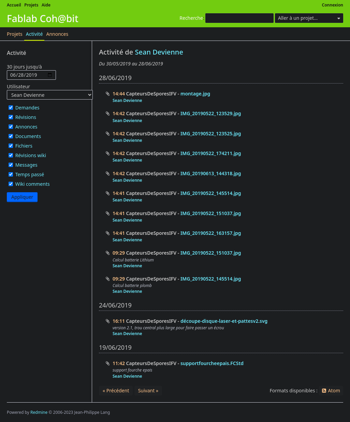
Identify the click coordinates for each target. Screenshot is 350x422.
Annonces (57, 34)
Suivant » (148, 390)
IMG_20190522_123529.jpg (210, 113)
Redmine (38, 412)
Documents (28, 136)
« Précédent (116, 390)
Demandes (27, 107)
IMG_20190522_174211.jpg (210, 153)
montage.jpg (195, 93)
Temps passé (29, 174)
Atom (334, 390)
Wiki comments (32, 184)
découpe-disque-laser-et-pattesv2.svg (223, 321)
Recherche (191, 18)
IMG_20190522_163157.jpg (210, 233)
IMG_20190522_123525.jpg (210, 133)
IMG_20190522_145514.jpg (210, 193)
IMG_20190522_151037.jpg (210, 213)
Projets (31, 5)
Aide (46, 5)
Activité (34, 34)
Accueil (14, 5)
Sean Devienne (159, 52)
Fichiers (23, 145)
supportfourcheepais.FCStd (212, 363)
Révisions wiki (30, 155)
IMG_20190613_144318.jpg (210, 173)
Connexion (333, 5)
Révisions (25, 117)
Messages (26, 165)
